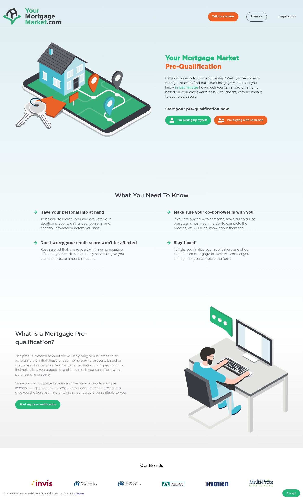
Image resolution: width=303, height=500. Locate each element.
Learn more (79, 493)
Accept (291, 493)
